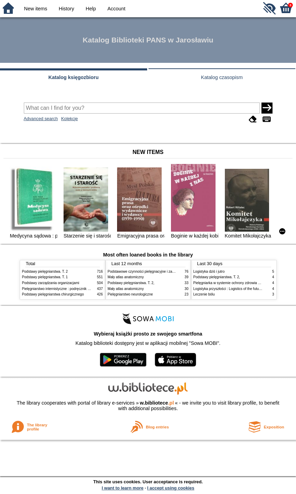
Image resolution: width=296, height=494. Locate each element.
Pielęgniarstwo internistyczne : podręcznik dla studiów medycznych (73, 289)
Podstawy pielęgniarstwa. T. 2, (131, 283)
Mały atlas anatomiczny (126, 277)
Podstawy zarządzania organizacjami (50, 283)
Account (116, 8)
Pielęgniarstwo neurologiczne (130, 294)
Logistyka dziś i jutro (209, 271)
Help (91, 8)
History (66, 8)
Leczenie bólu (204, 294)
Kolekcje (69, 118)
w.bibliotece (157, 403)
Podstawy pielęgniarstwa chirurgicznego (53, 294)
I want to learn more (122, 488)
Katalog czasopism (222, 77)
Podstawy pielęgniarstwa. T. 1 (45, 277)
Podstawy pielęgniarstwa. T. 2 (45, 271)
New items (35, 8)
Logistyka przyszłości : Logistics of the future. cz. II (232, 289)
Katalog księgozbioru (73, 77)
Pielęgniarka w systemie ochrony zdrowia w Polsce (232, 283)
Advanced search (41, 118)
